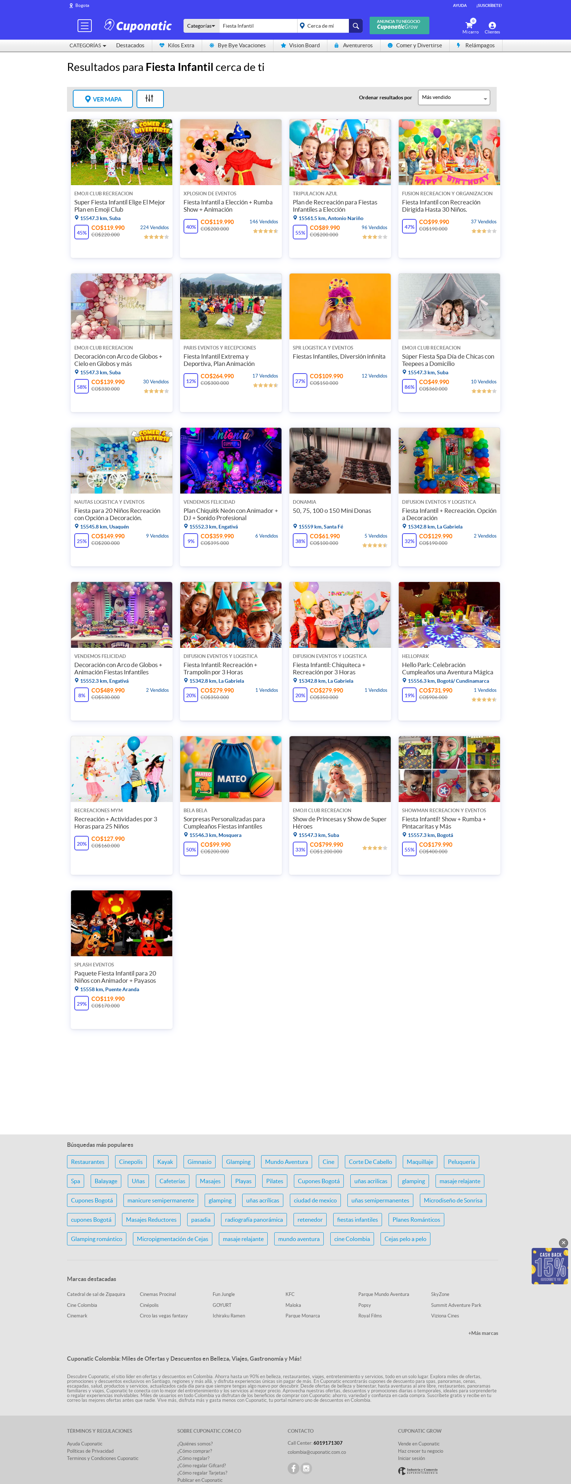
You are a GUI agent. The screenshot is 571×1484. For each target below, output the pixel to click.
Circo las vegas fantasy (164, 1316)
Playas (243, 1181)
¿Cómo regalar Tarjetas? (202, 1473)
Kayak (165, 1161)
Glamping (238, 1161)
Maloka (293, 1305)
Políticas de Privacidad (90, 1451)
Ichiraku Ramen (229, 1316)
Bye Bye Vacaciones (237, 45)
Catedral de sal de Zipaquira (96, 1294)
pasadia (200, 1219)
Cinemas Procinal (158, 1294)
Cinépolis (149, 1305)
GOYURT (222, 1305)
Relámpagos (476, 45)
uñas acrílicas (262, 1200)
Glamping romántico (96, 1239)
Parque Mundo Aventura (383, 1294)
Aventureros (354, 45)
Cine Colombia (82, 1305)
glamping (413, 1181)
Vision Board (300, 45)
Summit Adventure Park (456, 1305)
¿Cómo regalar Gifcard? (201, 1465)
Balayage (106, 1181)
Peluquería (461, 1161)
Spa (75, 1181)
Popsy (364, 1305)
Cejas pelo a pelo (405, 1239)
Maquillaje (420, 1161)
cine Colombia (352, 1239)
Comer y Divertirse (415, 45)
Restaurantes (88, 1161)
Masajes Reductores (151, 1219)
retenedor (310, 1219)
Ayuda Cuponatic (84, 1444)
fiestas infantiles (357, 1219)
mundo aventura (299, 1239)
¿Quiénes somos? (195, 1444)
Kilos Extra (177, 45)
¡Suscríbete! (489, 5)
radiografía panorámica (254, 1219)
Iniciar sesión (411, 1458)
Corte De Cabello (370, 1161)
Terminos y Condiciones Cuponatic (102, 1458)
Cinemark (77, 1316)
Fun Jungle (224, 1294)
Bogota (82, 5)
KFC (290, 1294)
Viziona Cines (445, 1316)
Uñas (138, 1181)
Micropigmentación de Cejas (172, 1239)
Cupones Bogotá (319, 1181)
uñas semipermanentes (380, 1200)
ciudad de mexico (315, 1200)
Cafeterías (172, 1181)
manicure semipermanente (160, 1200)
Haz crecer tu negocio (420, 1451)
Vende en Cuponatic (419, 1444)
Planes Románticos (416, 1219)
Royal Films (370, 1316)
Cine (328, 1161)
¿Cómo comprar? (194, 1451)
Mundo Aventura (286, 1161)
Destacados (130, 45)
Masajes (210, 1181)
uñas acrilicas (370, 1181)
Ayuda (460, 5)
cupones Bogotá (91, 1219)
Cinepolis (131, 1161)
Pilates (274, 1181)
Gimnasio (200, 1161)
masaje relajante (460, 1181)
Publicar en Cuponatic (200, 1480)
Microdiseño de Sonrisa (453, 1200)
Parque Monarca (303, 1316)
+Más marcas (483, 1333)
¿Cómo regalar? (193, 1458)
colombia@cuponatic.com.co (317, 1452)
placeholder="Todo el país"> (328, 26)
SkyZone (440, 1294)
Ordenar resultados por (385, 97)
